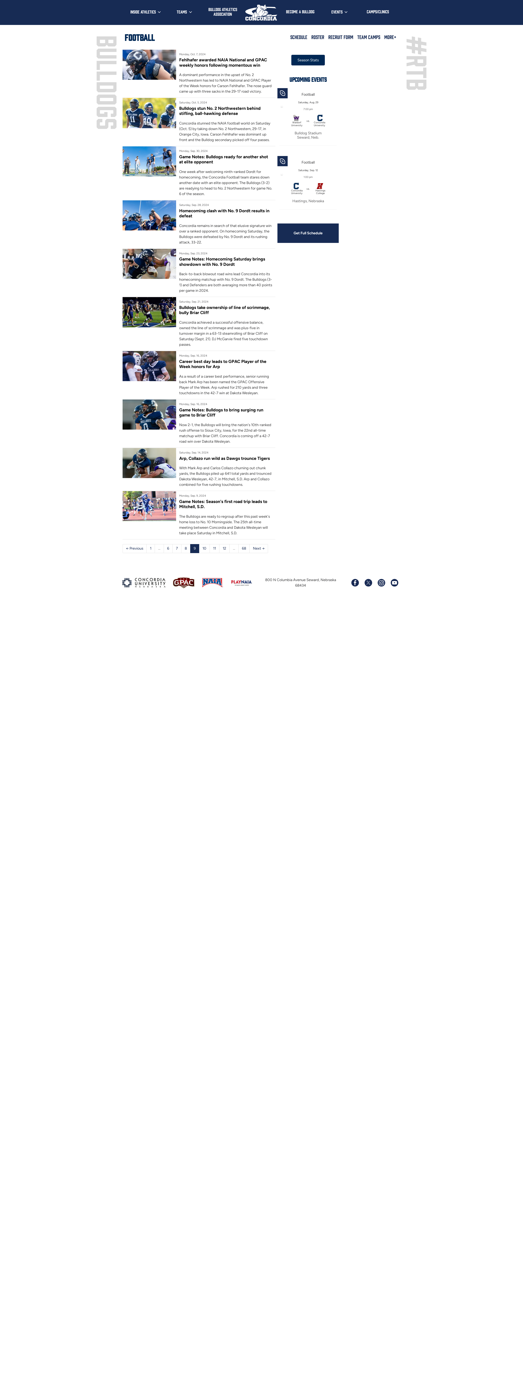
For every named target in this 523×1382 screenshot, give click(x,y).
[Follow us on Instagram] (381, 582)
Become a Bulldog (300, 11)
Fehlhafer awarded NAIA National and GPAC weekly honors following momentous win (223, 62)
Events (337, 11)
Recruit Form (340, 37)
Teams (182, 11)
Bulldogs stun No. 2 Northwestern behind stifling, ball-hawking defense (220, 111)
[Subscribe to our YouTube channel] (394, 582)
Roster (317, 37)
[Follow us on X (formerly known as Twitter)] (368, 582)
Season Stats (308, 60)
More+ (390, 37)
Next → (259, 548)
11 (214, 548)
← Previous (134, 548)
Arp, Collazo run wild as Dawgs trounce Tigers (224, 458)
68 (244, 548)
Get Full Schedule (308, 233)
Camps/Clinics (378, 11)
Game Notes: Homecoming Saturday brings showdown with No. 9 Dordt (222, 261)
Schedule (298, 37)
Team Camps (368, 37)
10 (204, 548)
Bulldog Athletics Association (222, 12)
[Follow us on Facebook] (355, 582)
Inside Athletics (143, 11)
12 (224, 548)
